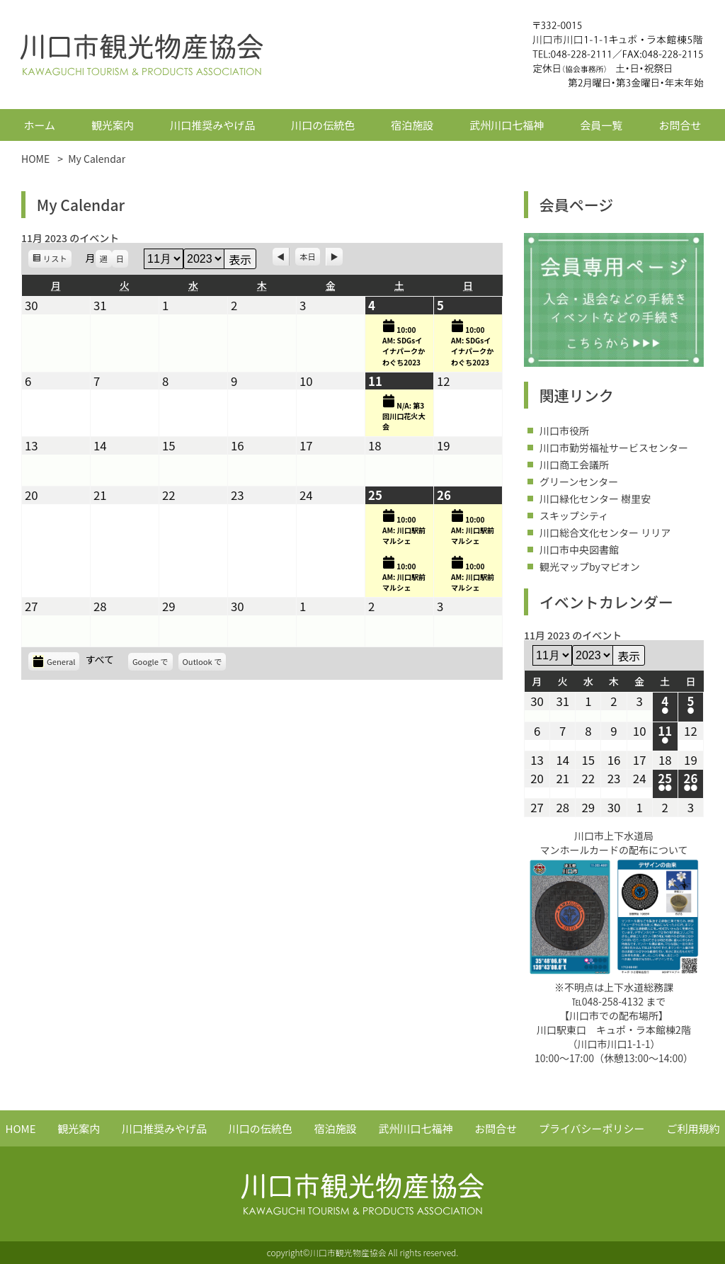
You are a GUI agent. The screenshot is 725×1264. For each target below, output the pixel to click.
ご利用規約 (692, 1128)
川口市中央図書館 (579, 549)
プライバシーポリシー (592, 1128)
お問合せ (679, 125)
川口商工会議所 (574, 464)
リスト (57, 260)
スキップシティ (574, 515)
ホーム (40, 125)
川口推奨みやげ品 (212, 125)
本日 (307, 256)
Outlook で (205, 663)
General (54, 661)
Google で (152, 663)
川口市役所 (564, 430)
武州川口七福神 (506, 125)
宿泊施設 (412, 125)
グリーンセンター (579, 481)
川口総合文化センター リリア (605, 532)
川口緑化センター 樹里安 (595, 498)
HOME (21, 1128)
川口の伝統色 (323, 125)
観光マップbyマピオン (590, 566)
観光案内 (112, 125)
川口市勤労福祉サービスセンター (614, 447)
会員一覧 (601, 125)
